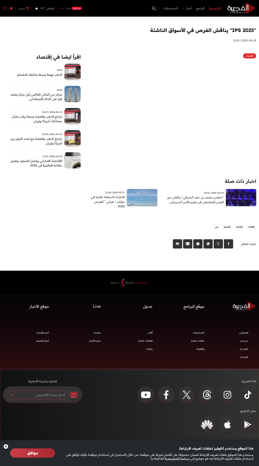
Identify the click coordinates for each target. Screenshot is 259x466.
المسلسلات (170, 8)
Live (97, 307)
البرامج (200, 8)
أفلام (150, 333)
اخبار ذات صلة (239, 181)
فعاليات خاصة (145, 341)
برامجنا (97, 333)
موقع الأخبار (39, 307)
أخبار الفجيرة (42, 341)
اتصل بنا (244, 350)
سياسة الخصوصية (177, 458)
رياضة (150, 350)
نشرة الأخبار (95, 341)
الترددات (244, 358)
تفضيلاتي (243, 333)
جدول (22, 8)
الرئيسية (215, 8)
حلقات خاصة (197, 341)
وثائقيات (200, 350)
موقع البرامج (193, 307)
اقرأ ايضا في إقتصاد (57, 57)
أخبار (189, 8)
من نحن (244, 341)
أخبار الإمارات (42, 333)
